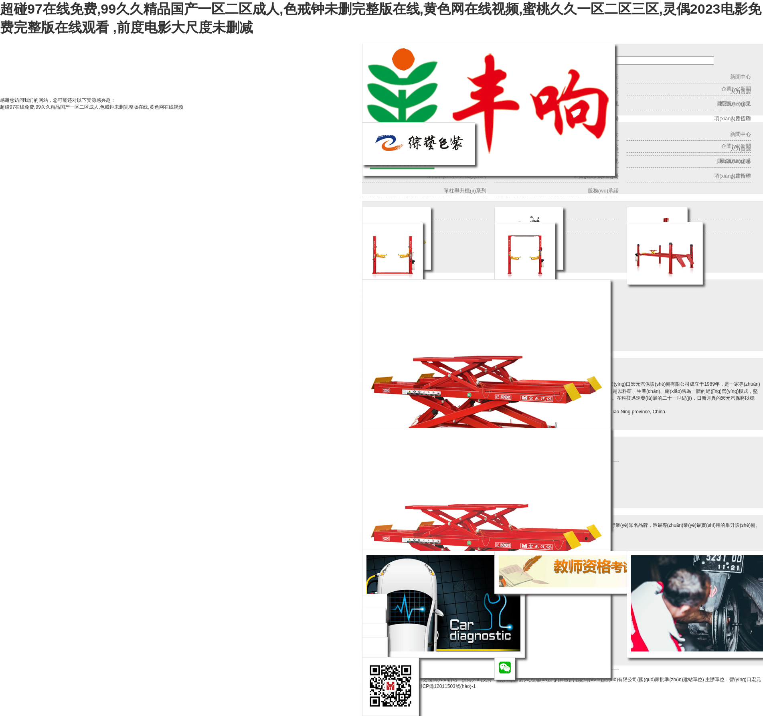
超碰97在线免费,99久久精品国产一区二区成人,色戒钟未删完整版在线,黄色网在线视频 (91, 107)
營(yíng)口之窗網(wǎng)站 (429, 679)
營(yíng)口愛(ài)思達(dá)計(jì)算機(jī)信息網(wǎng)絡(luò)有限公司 (567, 679)
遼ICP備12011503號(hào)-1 (446, 686)
